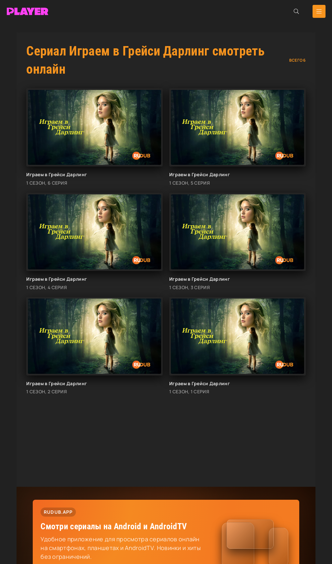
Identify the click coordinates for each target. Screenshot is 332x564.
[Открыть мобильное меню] (319, 11)
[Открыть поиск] (296, 11)
